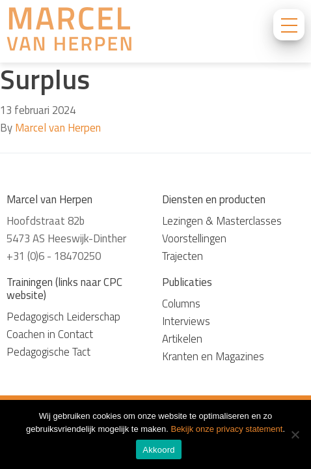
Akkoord (158, 450)
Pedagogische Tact (48, 351)
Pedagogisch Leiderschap (63, 316)
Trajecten (182, 256)
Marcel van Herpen (58, 127)
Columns (181, 303)
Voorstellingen (194, 238)
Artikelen (182, 338)
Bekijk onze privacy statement (226, 429)
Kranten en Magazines (213, 356)
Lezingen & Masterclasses (222, 220)
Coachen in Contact (50, 334)
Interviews (186, 321)
